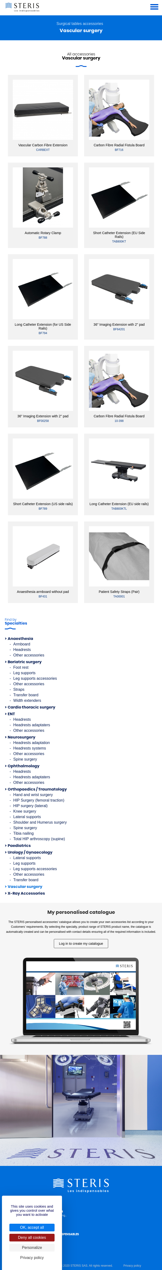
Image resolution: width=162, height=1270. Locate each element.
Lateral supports (27, 817)
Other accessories (28, 655)
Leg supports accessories (35, 678)
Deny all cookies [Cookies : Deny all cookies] (32, 1237)
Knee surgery (24, 811)
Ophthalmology (23, 766)
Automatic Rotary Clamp (43, 233)
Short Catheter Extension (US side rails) (43, 504)
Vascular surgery (25, 887)
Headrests (22, 650)
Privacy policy (132, 1265)
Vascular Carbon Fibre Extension (42, 145)
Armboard (21, 644)
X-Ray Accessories (26, 893)
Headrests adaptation (31, 743)
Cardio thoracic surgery (31, 707)
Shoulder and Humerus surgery (40, 822)
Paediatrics (19, 846)
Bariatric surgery (25, 662)
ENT (11, 714)
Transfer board (25, 695)
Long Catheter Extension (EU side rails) (119, 504)
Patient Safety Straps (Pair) (119, 592)
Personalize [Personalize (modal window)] (32, 1248)
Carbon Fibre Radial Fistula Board (119, 145)
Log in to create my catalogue (81, 943)
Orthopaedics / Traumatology (37, 789)
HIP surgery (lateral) (30, 806)
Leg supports (24, 673)
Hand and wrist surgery (33, 795)
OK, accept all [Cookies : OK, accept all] (32, 1227)
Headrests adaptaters (31, 725)
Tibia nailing (23, 833)
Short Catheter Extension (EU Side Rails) (119, 235)
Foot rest (20, 667)
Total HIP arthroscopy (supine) (39, 839)
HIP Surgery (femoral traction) (38, 800)
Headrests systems (29, 748)
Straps (18, 689)
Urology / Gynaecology (30, 852)
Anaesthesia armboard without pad (43, 592)
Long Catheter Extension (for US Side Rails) (43, 326)
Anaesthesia (20, 639)
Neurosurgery (21, 737)
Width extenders (27, 700)
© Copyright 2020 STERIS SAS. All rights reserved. (80, 1265)
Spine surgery (25, 759)
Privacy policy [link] (32, 1258)
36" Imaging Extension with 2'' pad (119, 324)
